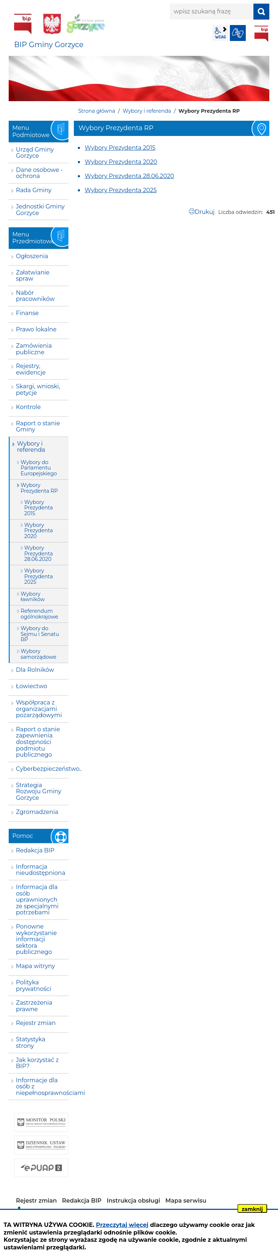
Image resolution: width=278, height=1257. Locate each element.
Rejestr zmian (36, 1023)
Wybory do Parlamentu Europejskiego (39, 468)
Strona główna (96, 111)
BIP (261, 34)
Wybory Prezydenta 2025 (121, 190)
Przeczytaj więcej (122, 1224)
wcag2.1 (220, 33)
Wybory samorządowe (38, 654)
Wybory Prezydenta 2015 (120, 147)
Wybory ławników (33, 597)
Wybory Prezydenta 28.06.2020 (129, 176)
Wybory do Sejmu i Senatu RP (40, 634)
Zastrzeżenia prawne (34, 1006)
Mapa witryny (35, 966)
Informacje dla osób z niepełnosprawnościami (42, 1086)
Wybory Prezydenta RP (39, 488)
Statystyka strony (30, 1042)
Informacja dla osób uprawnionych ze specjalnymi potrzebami (37, 900)
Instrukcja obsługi (133, 1200)
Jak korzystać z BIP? (37, 1063)
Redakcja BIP (35, 850)
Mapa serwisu (186, 1200)
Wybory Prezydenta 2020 (121, 161)
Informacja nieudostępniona (40, 870)
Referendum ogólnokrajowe (39, 614)
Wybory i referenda (147, 111)
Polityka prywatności (33, 985)
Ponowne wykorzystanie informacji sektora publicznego (36, 939)
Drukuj (205, 211)
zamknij (252, 1209)
